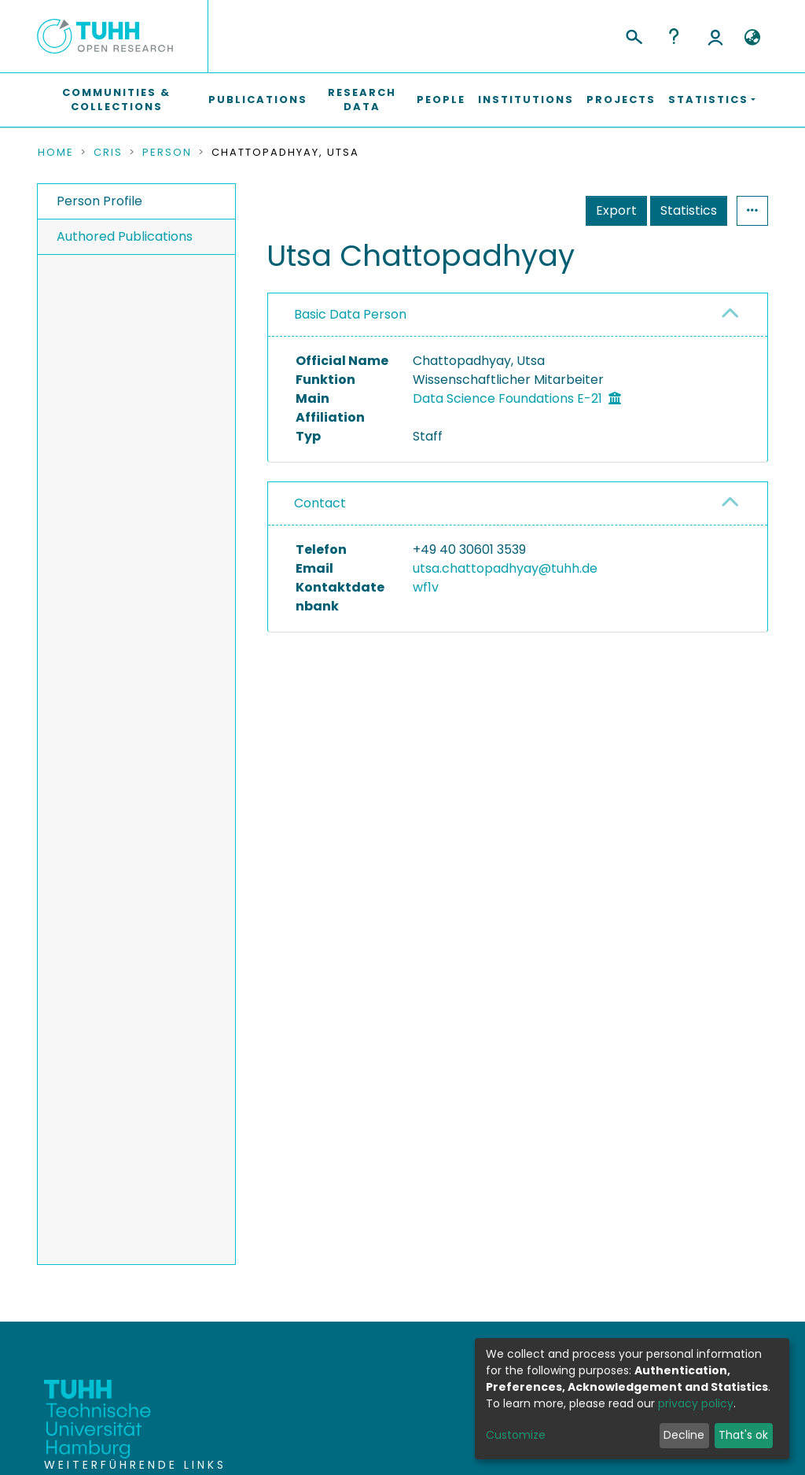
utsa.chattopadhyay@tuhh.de (505, 568)
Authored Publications (125, 236)
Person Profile (99, 201)
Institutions (526, 99)
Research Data (362, 99)
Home (56, 153)
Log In (715, 36)
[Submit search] (633, 34)
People (441, 99)
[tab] (517, 315)
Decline (683, 1435)
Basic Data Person (350, 314)
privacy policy (695, 1403)
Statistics (688, 210)
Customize (516, 1435)
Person (167, 153)
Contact (320, 503)
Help (674, 36)
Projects (621, 99)
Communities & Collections (116, 99)
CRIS (108, 153)
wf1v (426, 587)
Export (616, 210)
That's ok (743, 1435)
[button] (752, 37)
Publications (257, 99)
